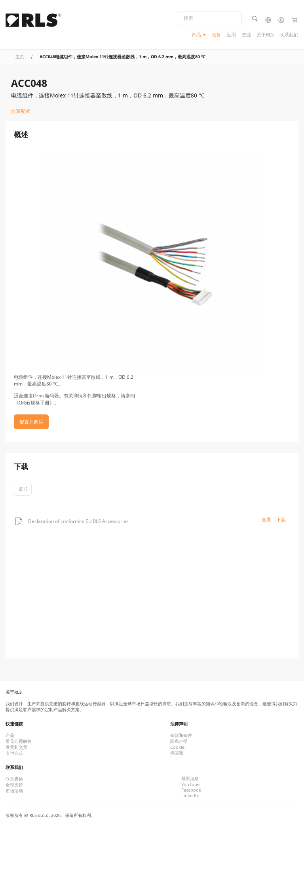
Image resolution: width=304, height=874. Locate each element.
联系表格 (14, 779)
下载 (281, 519)
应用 (231, 34)
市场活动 (14, 791)
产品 (196, 34)
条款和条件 (181, 735)
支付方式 (14, 753)
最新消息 (190, 778)
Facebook (191, 790)
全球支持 (14, 785)
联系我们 (288, 34)
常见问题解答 (19, 741)
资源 (246, 34)
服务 (216, 34)
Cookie (177, 747)
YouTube (190, 784)
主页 (19, 56)
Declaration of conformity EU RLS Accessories (78, 521)
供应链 (176, 753)
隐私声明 (179, 741)
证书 (23, 489)
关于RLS (265, 34)
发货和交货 (16, 747)
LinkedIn (190, 795)
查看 (266, 519)
